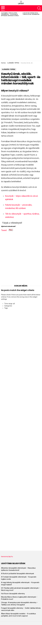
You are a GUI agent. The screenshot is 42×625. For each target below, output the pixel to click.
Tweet (4, 230)
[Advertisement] (21, 40)
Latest (21, 2)
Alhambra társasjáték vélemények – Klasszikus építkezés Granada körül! (10, 14)
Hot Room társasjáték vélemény (13, 594)
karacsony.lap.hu (7, 556)
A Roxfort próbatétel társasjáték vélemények (31, 13)
